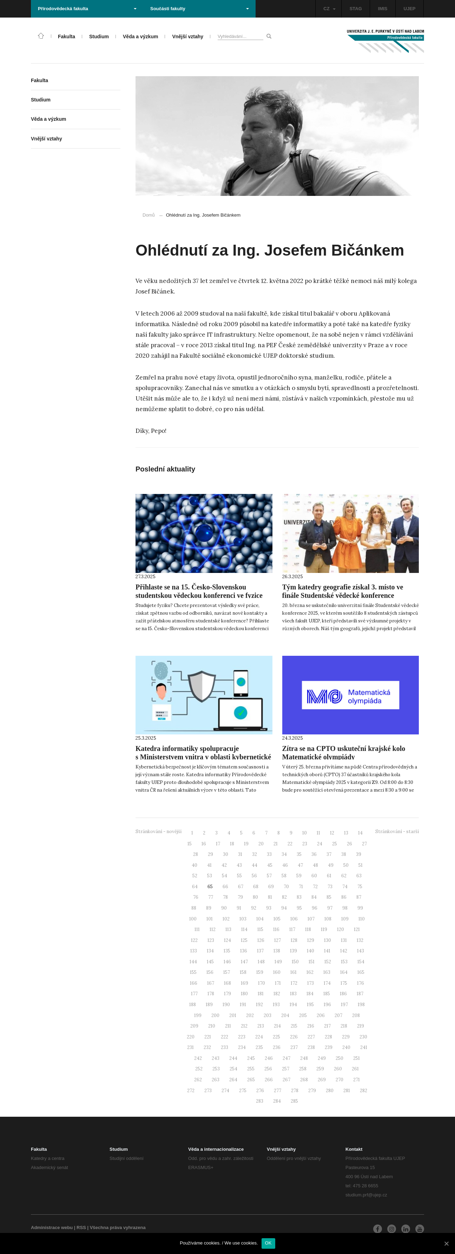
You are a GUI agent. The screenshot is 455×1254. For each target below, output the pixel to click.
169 (244, 983)
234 (242, 1047)
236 (277, 1047)
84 (314, 897)
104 (260, 919)
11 (318, 833)
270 (339, 1080)
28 (195, 854)
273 (208, 1091)
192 (259, 1005)
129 (310, 940)
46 (285, 865)
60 (314, 876)
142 (343, 951)
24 (319, 844)
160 (277, 972)
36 (314, 854)
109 (345, 919)
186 (343, 994)
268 (304, 1080)
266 (269, 1080)
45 (269, 865)
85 (329, 897)
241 (363, 1047)
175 (344, 983)
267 (286, 1080)
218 (344, 1026)
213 (260, 1026)
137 (260, 951)
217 (327, 1026)
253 (216, 1069)
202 (250, 1015)
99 (360, 908)
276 (260, 1091)
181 (261, 994)
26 (349, 844)
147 (244, 962)
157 (226, 972)
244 (233, 1058)
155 (193, 972)
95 (299, 908)
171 (278, 983)
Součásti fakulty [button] (199, 8)
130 (327, 940)
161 (293, 972)
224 (259, 1037)
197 (344, 1005)
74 (345, 887)
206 (321, 1015)
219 (360, 1026)
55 (239, 876)
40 (194, 865)
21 (275, 844)
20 (261, 844)
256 (268, 1069)
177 (194, 994)
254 (233, 1069)
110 (361, 919)
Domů (149, 215)
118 (308, 929)
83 (299, 897)
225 (276, 1037)
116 (276, 929)
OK (268, 1243)
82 (284, 897)
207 (338, 1015)
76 (195, 897)
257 (285, 1069)
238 (311, 1047)
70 (286, 887)
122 (194, 940)
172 (294, 983)
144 (193, 962)
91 (239, 908)
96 (314, 908)
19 (246, 844)
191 (243, 1005)
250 (339, 1058)
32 (254, 854)
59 (299, 876)
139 (293, 951)
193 (276, 1005)
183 (293, 994)
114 (244, 929)
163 (326, 972)
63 (359, 876)
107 (311, 919)
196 (327, 1005)
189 (209, 1005)
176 (360, 983)
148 (261, 962)
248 (304, 1058)
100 (193, 919)
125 (244, 940)
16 (204, 844)
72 (315, 887)
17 (218, 844)
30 (225, 854)
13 (346, 833)
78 (225, 897)
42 (224, 865)
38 (343, 854)
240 (346, 1047)
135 (227, 951)
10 (304, 833)
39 (358, 854)
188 (192, 1005)
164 (344, 972)
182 (276, 994)
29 (210, 854)
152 (327, 962)
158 (243, 972)
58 (284, 876)
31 (240, 854)
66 (225, 887)
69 (271, 887)
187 (360, 994)
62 (344, 876)
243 (215, 1058)
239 (328, 1047)
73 (330, 887)
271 (356, 1080)
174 (327, 983)
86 (344, 897)
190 (226, 1005)
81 (270, 897)
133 (193, 951)
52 (194, 876)
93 (268, 908)
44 (254, 865)
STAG (356, 8)
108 (327, 919)
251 (356, 1058)
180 (244, 994)
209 (194, 1026)
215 (294, 1026)
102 (226, 919)
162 (310, 972)
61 (329, 876)
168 (227, 983)
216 (310, 1026)
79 (240, 897)
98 (345, 908)
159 (259, 972)
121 (357, 929)
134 (210, 951)
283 (259, 1101)
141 (327, 951)
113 (228, 929)
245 (251, 1058)
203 (267, 1015)
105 (277, 919)
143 (360, 951)
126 (260, 940)
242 (198, 1058)
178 (210, 994)
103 (242, 919)
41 (209, 865)
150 (295, 962)
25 (334, 844)
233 (224, 1047)
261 (355, 1069)
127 (277, 940)
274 (225, 1091)
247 (286, 1058)
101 (209, 919)
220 (190, 1037)
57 (269, 876)
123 (210, 940)
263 (215, 1080)
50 (346, 865)
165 (360, 972)
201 (232, 1015)
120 (340, 929)
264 (233, 1080)
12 (332, 833)
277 (277, 1091)
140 (310, 951)
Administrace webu (52, 1227)
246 (269, 1058)
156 (209, 972)
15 (189, 844)
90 (224, 908)
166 (193, 983)
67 (240, 887)
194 (293, 1005)
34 (284, 854)
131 (344, 940)
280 (330, 1091)
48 (315, 865)
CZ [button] (329, 8)
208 (356, 1015)
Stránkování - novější (159, 831)
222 (224, 1037)
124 (227, 940)
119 (324, 929)
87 (358, 897)
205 (303, 1015)
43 (239, 865)
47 (300, 865)
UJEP (410, 8)
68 (255, 887)
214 (277, 1026)
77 (210, 897)
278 (294, 1091)
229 (346, 1037)
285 (294, 1101)
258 (302, 1069)
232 (207, 1047)
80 (255, 897)
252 (199, 1069)
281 (346, 1091)
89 (208, 908)
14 (360, 833)
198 (361, 1005)
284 (277, 1101)
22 (290, 844)
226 (294, 1037)
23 (304, 844)
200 (215, 1015)
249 (322, 1058)
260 (338, 1069)
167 (210, 983)
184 (310, 994)
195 (310, 1005)
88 (193, 908)
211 (228, 1026)
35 (299, 854)
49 (331, 865)
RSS (81, 1227)
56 (254, 876)
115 (260, 929)
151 (312, 962)
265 (251, 1080)
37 (329, 854)
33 (269, 854)
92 (253, 908)
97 (329, 908)
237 (294, 1047)
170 (261, 983)
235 (259, 1047)
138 (276, 951)
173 (310, 983)
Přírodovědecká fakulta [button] (87, 8)
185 (326, 994)
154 (360, 962)
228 (328, 1037)
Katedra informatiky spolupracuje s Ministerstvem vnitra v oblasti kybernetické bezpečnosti (203, 757)
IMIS (383, 8)
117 (292, 929)
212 (244, 1026)
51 (360, 865)
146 (227, 962)
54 (224, 876)
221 (207, 1037)
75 (359, 887)
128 (294, 940)
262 (198, 1080)
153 (344, 962)
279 (312, 1091)
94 (284, 908)
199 (198, 1015)
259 (320, 1069)
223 (241, 1037)
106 (294, 919)
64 (195, 887)
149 (278, 962)
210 (211, 1026)
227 (311, 1037)
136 (243, 951)
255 (251, 1069)
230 (363, 1037)
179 (227, 994)
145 (210, 962)
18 (232, 844)
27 (364, 844)
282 (363, 1091)
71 (301, 887)
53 (209, 876)
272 (190, 1091)
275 (242, 1091)
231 (190, 1047)
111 (197, 929)
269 (322, 1080)
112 (213, 929)
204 (285, 1015)
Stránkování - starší (397, 831)
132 (360, 940)
